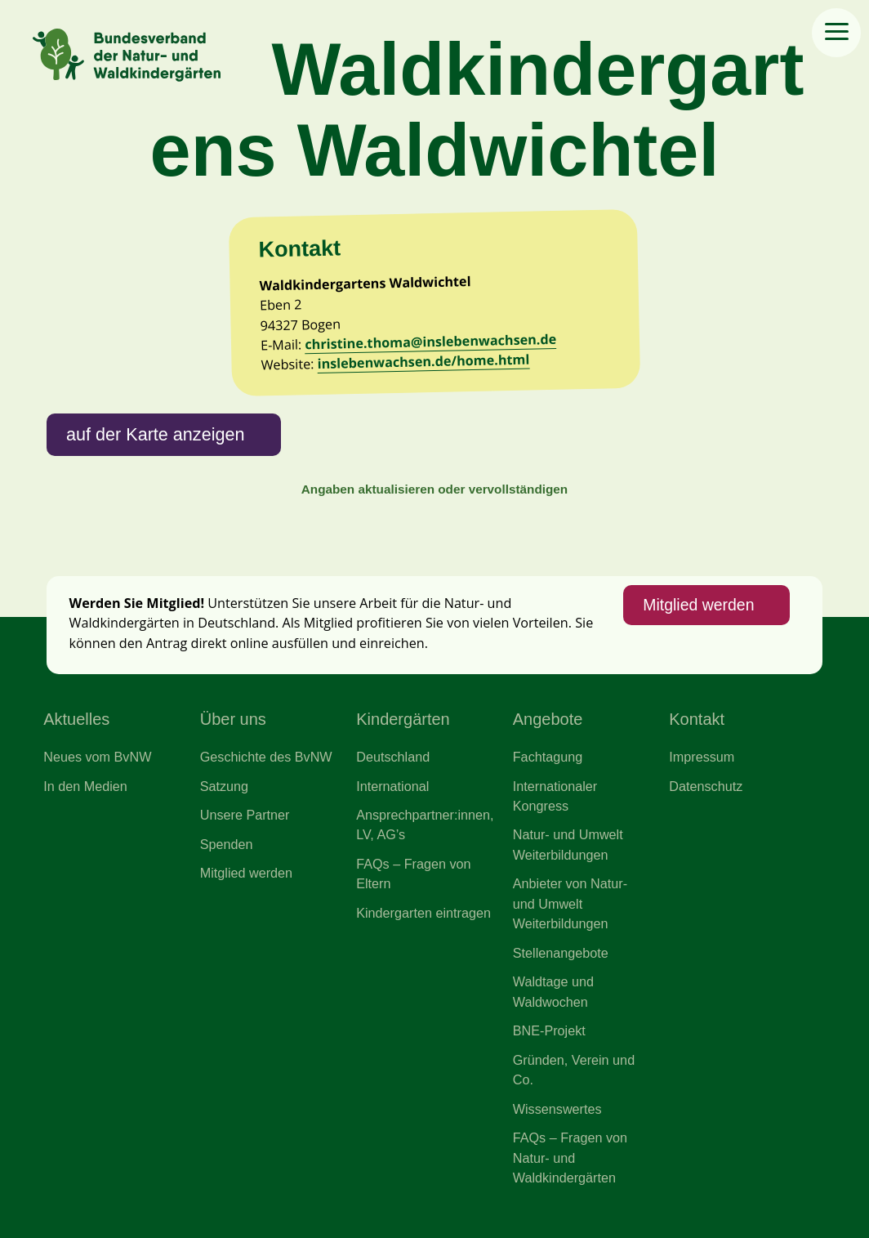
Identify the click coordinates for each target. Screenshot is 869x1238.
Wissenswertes (557, 1109)
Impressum (701, 756)
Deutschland (393, 756)
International (392, 786)
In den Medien (85, 786)
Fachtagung (548, 756)
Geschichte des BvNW (266, 756)
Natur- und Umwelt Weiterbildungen (568, 844)
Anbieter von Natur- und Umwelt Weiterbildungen (570, 903)
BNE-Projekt (549, 1030)
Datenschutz (705, 786)
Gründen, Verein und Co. (574, 1070)
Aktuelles (76, 719)
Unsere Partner (245, 814)
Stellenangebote (560, 952)
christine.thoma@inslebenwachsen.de (430, 341)
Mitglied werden (698, 605)
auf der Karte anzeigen (155, 434)
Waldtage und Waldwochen (553, 991)
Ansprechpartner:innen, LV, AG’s (424, 824)
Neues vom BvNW (97, 756)
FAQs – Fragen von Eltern (413, 873)
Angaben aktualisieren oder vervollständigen (434, 489)
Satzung (224, 786)
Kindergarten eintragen (423, 912)
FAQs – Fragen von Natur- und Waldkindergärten (570, 1157)
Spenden (226, 844)
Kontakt (696, 719)
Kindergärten (403, 719)
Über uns (233, 719)
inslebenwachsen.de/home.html (423, 362)
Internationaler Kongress (555, 796)
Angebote (548, 719)
